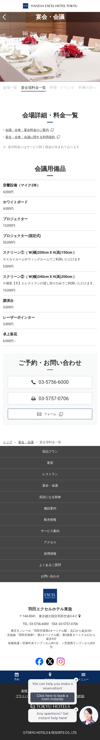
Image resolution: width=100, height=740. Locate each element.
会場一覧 (10, 87)
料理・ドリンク (62, 87)
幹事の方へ (87, 87)
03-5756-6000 (40, 624)
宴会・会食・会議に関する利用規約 (30, 137)
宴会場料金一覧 (33, 87)
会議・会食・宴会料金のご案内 (27, 130)
